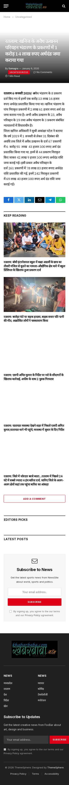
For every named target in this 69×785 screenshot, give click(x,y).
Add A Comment (34, 498)
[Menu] (6, 6)
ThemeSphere (55, 767)
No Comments (42, 72)
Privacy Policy (32, 615)
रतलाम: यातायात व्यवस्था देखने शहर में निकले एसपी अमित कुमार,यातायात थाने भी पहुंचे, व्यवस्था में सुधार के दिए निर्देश (34, 427)
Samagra (13, 68)
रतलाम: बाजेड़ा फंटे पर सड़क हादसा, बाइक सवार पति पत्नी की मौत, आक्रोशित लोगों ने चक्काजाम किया (34, 319)
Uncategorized (19, 72)
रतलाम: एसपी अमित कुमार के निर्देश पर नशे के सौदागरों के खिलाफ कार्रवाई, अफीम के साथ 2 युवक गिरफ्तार (33, 377)
